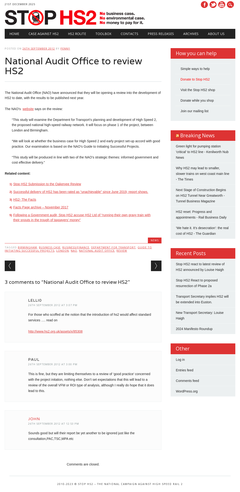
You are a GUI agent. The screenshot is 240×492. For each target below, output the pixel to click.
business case (49, 247)
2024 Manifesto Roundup (194, 329)
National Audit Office (97, 250)
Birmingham (27, 247)
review (121, 250)
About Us (216, 33)
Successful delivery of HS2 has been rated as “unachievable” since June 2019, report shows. (80, 192)
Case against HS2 (44, 33)
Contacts (129, 33)
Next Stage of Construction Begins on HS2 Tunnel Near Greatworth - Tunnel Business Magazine (201, 195)
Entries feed (184, 370)
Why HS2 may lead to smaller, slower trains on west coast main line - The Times (202, 173)
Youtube (221, 4)
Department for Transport (113, 247)
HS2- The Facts (24, 199)
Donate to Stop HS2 (195, 79)
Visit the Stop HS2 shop (197, 90)
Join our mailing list (194, 111)
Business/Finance (75, 247)
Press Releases (161, 33)
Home (14, 33)
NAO (74, 250)
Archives (191, 33)
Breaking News (197, 135)
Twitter (213, 4)
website (28, 109)
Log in (180, 359)
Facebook (204, 4)
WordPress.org (187, 391)
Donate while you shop (197, 100)
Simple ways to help (195, 69)
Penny (65, 48)
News (155, 240)
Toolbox (103, 33)
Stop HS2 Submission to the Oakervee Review (47, 184)
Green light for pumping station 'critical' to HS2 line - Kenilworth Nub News (202, 151)
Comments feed (187, 381)
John (34, 418)
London (62, 250)
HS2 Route (77, 33)
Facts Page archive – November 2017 (40, 207)
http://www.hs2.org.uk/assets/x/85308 (55, 331)
